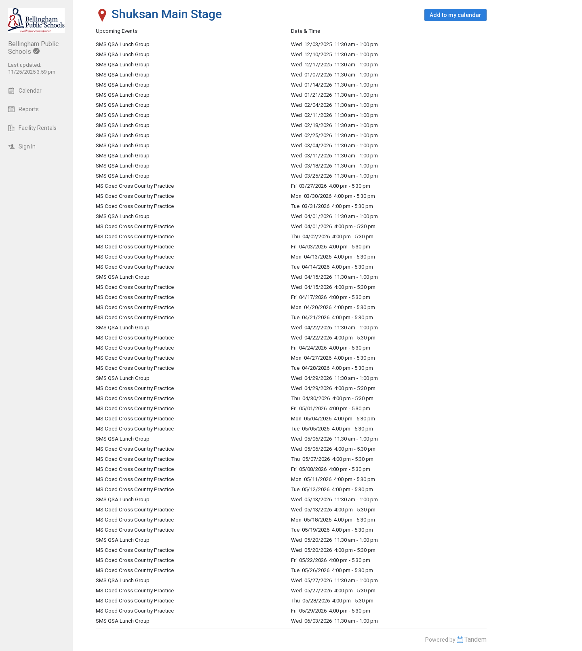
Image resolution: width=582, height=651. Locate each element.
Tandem (475, 639)
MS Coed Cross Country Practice (135, 186)
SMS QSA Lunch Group (123, 145)
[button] (455, 15)
